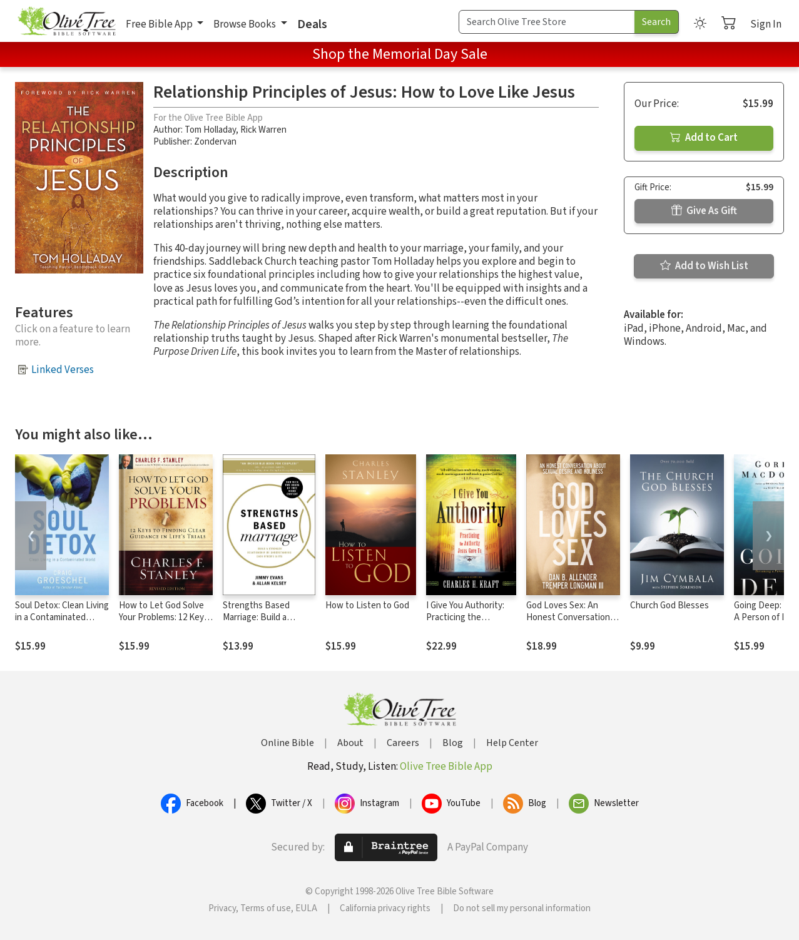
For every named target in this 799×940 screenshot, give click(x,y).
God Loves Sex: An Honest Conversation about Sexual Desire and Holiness (568, 623)
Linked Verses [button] (62, 369)
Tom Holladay (210, 129)
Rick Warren (263, 129)
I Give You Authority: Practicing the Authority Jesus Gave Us (468, 623)
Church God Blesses (669, 605)
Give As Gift (704, 210)
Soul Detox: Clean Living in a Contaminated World (62, 617)
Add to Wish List (704, 265)
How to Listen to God (367, 605)
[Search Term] (547, 22)
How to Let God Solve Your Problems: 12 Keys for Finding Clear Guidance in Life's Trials (164, 623)
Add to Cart (704, 137)
